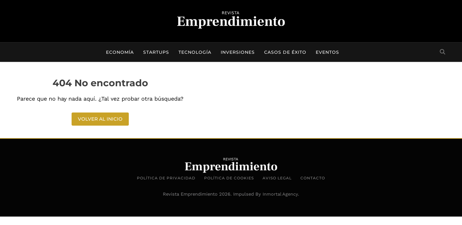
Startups (156, 52)
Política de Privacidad (166, 178)
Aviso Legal (277, 178)
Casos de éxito (285, 52)
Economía (120, 52)
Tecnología (194, 52)
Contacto (312, 178)
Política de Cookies (229, 178)
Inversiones (238, 52)
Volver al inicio (100, 119)
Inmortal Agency (280, 194)
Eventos (327, 52)
